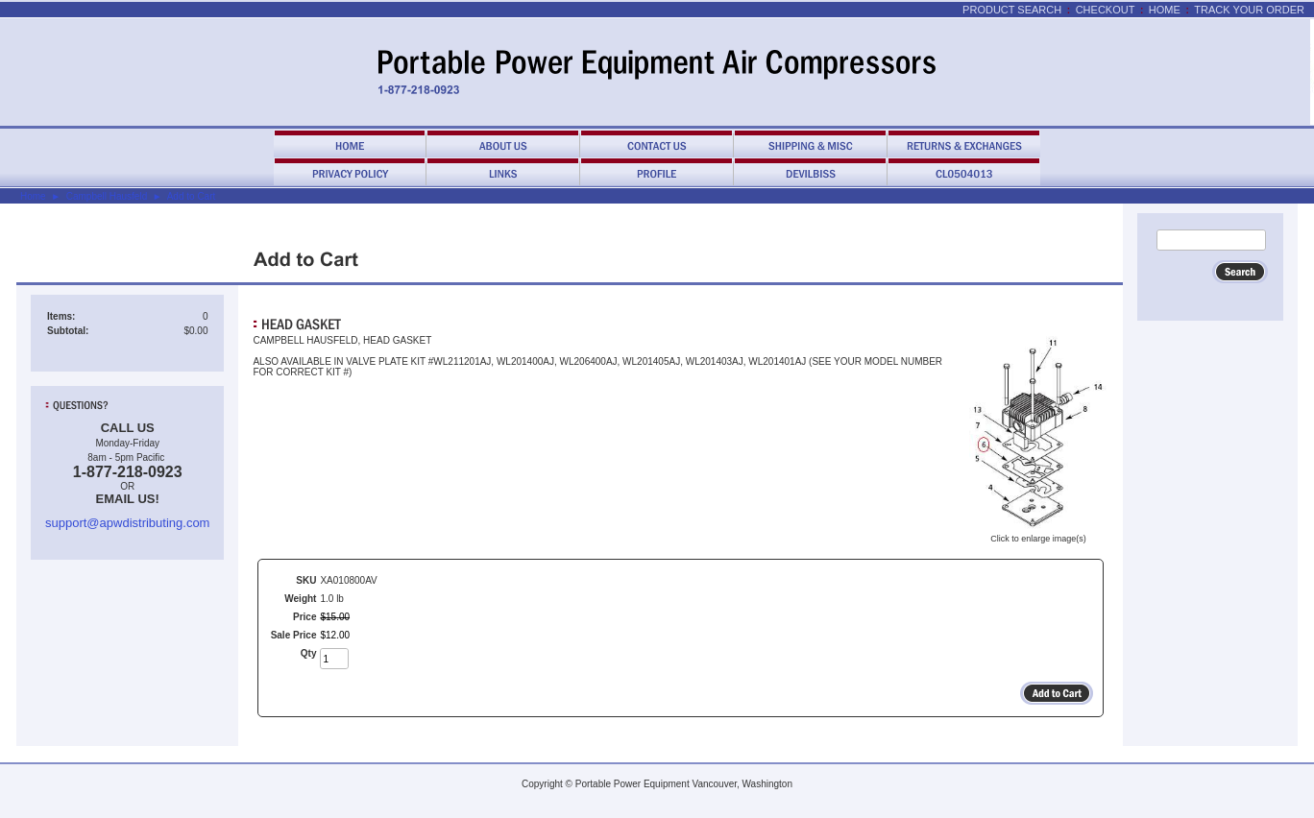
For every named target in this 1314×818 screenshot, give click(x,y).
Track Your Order (1249, 9)
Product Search (1011, 9)
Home (1164, 9)
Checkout (1105, 9)
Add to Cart (191, 196)
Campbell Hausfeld (107, 196)
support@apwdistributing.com (127, 523)
